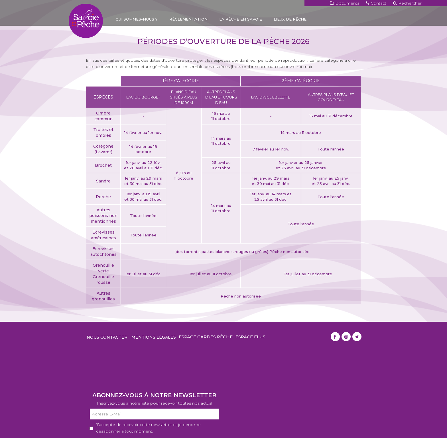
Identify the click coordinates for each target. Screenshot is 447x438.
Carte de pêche (133, 31)
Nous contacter (107, 337)
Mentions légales (153, 337)
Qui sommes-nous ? (136, 19)
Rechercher (407, 3)
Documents (344, 3)
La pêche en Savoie (240, 19)
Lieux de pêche (290, 19)
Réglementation (188, 19)
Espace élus (250, 336)
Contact (376, 3)
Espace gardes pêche (206, 336)
